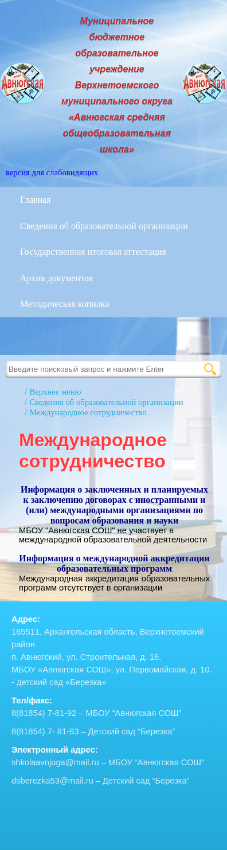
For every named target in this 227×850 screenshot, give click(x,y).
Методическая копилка (64, 304)
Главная (35, 199)
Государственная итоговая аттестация (93, 252)
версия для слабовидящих (52, 172)
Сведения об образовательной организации (104, 226)
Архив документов (56, 278)
